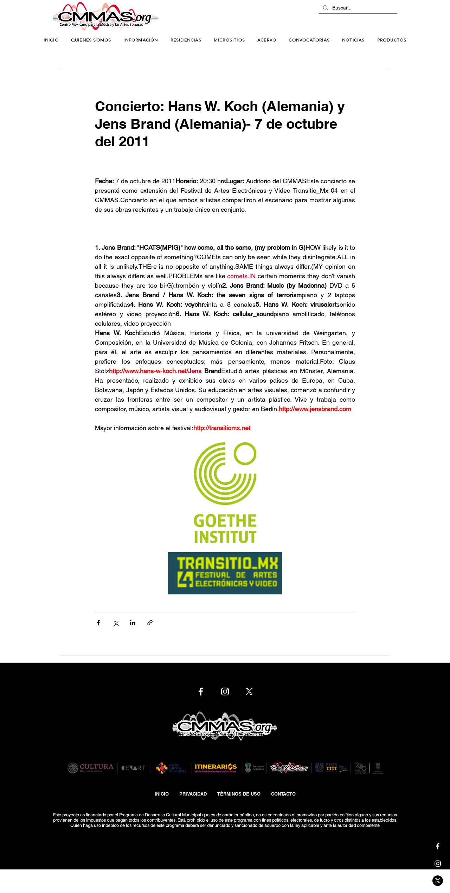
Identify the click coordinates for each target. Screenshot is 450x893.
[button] (141, 40)
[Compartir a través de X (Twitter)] (115, 622)
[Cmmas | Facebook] (437, 846)
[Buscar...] (357, 8)
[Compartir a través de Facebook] (98, 622)
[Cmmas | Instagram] (437, 863)
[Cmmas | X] (437, 880)
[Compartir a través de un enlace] (150, 622)
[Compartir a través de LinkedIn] (132, 622)
